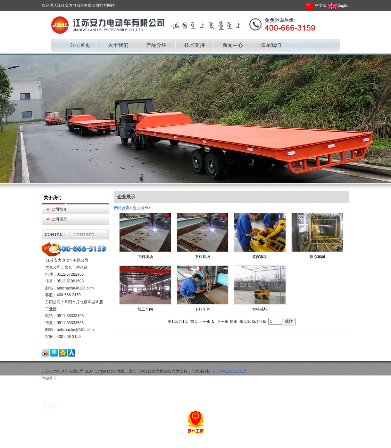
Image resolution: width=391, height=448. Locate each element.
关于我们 (53, 197)
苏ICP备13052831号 (229, 371)
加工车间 (145, 309)
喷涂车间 (317, 256)
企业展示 (140, 208)
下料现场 (145, 256)
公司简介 (59, 209)
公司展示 (59, 219)
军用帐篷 (68, 444)
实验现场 (260, 309)
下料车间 (202, 309)
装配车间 (260, 256)
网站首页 (121, 208)
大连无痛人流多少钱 (96, 444)
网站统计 (49, 378)
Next (384, 119)
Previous (5, 119)
